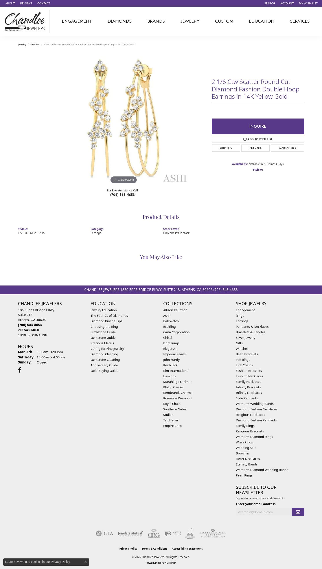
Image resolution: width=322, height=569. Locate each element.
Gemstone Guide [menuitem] (103, 337)
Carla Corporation (176, 332)
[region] (124, 119)
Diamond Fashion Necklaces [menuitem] (257, 409)
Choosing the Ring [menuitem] (104, 326)
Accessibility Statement (187, 548)
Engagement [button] (77, 21)
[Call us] (28, 330)
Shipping (226, 148)
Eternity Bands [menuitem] (247, 464)
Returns (256, 148)
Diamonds (120, 21)
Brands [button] (156, 21)
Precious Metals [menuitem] (102, 343)
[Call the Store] (30, 324)
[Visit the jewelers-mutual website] (130, 533)
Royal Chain (172, 404)
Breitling (169, 326)
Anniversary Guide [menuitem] (104, 365)
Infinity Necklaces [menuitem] (249, 393)
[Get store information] (32, 335)
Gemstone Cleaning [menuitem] (105, 360)
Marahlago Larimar (177, 382)
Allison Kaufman (175, 310)
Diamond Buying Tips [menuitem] (106, 321)
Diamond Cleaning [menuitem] (104, 354)
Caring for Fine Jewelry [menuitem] (107, 349)
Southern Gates (174, 409)
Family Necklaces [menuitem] (248, 382)
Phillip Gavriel (173, 387)
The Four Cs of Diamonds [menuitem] (109, 315)
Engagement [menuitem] (245, 310)
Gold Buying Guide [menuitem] (104, 371)
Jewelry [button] (189, 21)
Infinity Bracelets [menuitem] (248, 387)
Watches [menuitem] (242, 349)
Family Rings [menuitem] (245, 426)
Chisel (167, 337)
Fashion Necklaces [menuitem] (249, 376)
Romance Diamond (177, 398)
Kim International (176, 371)
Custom (224, 21)
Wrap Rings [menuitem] (244, 442)
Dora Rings (171, 343)
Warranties (287, 148)
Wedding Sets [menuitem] (246, 448)
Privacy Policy (129, 548)
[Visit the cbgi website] (154, 533)
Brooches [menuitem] (243, 453)
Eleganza (170, 349)
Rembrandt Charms (177, 393)
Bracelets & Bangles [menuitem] (250, 332)
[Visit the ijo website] (172, 533)
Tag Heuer (170, 420)
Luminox (169, 376)
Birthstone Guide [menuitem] (103, 332)
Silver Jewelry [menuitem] (246, 337)
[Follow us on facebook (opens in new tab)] (19, 370)
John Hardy (171, 360)
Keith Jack (170, 365)
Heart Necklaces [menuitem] (248, 459)
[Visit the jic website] (190, 533)
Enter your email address (256, 504)
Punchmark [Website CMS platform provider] (169, 562)
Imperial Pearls (174, 354)
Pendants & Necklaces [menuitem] (252, 326)
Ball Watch (171, 321)
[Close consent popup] (85, 562)
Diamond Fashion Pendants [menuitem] (256, 420)
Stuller (168, 415)
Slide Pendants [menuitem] (247, 398)
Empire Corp (172, 426)
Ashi (166, 315)
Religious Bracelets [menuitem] (250, 431)
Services (300, 21)
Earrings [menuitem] (242, 321)
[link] (9, 3)
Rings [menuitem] (240, 315)
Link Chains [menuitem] (244, 365)
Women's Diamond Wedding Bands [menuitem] (262, 470)
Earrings (34, 44)
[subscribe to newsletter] (298, 512)
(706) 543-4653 (122, 195)
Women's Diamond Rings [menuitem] (254, 437)
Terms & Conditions (154, 548)
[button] (269, 3)
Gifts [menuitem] (239, 343)
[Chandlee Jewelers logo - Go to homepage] (26, 21)
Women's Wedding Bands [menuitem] (255, 404)
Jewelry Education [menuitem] (104, 310)
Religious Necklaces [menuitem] (250, 415)
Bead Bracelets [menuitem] (247, 354)
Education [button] (261, 21)
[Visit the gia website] (104, 533)
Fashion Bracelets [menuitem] (249, 371)
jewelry (22, 44)
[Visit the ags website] (212, 533)
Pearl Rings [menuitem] (244, 475)
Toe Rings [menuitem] (243, 360)
